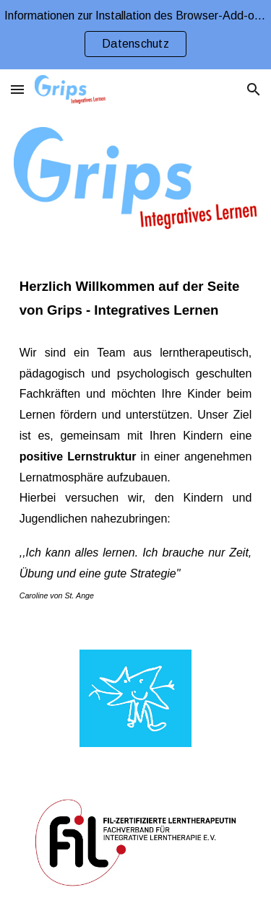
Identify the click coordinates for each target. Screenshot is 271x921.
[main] (136, 298)
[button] (17, 89)
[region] (135, 34)
